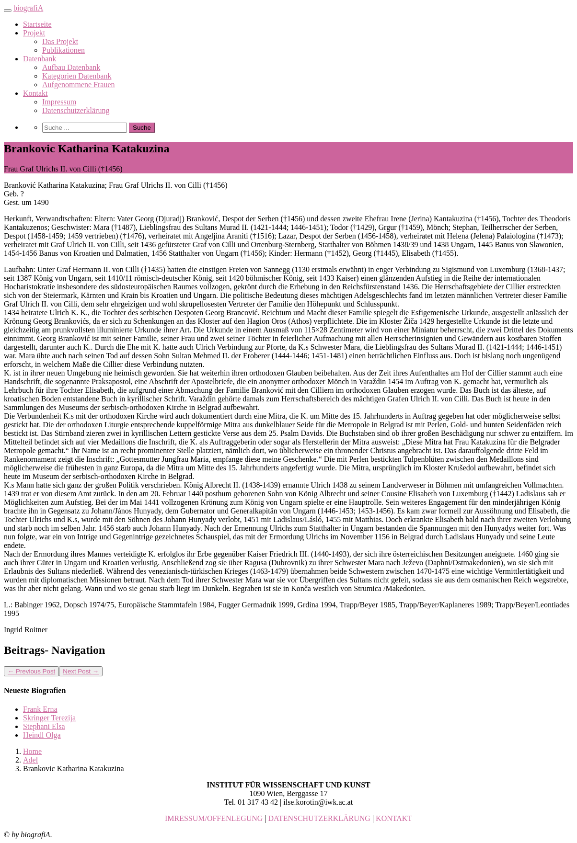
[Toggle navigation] (8, 10)
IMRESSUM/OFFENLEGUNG (214, 818)
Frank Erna (40, 709)
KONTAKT (394, 818)
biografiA (28, 8)
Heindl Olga (42, 735)
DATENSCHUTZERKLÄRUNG (319, 818)
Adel (30, 760)
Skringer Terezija (49, 718)
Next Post (81, 671)
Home (32, 751)
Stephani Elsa (44, 726)
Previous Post (31, 671)
